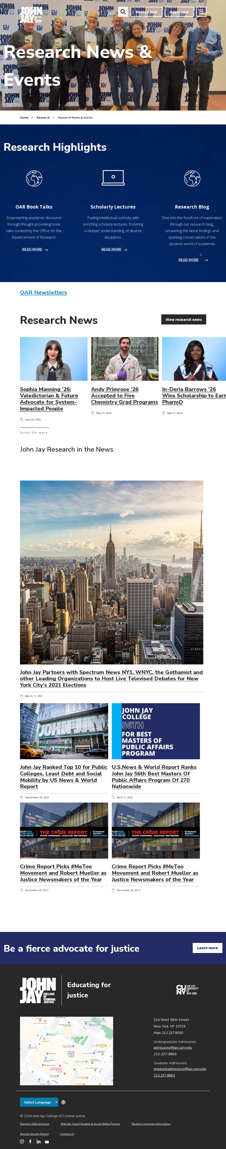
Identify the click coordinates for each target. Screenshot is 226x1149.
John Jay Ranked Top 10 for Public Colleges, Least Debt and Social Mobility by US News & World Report (63, 777)
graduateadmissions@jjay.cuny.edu (180, 1069)
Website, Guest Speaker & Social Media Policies (90, 1124)
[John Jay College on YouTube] (47, 1141)
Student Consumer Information (151, 1124)
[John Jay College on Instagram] (22, 1141)
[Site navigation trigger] (201, 12)
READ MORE (32, 249)
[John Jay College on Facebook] (30, 1141)
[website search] (123, 12)
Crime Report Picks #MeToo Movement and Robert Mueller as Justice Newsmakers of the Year (63, 873)
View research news (184, 319)
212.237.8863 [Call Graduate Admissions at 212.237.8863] (164, 1075)
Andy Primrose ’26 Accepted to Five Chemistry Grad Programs (124, 396)
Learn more (207, 948)
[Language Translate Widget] (39, 1102)
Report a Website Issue (34, 1124)
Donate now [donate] (146, 12)
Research (43, 117)
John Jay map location (66, 1051)
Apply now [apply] (179, 12)
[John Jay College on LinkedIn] (38, 1141)
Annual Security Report (34, 1134)
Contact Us (67, 1134)
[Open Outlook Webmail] (111, 12)
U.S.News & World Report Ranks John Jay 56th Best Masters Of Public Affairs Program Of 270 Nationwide (154, 777)
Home (24, 117)
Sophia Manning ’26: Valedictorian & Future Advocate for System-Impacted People (49, 399)
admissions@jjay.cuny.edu (173, 1047)
